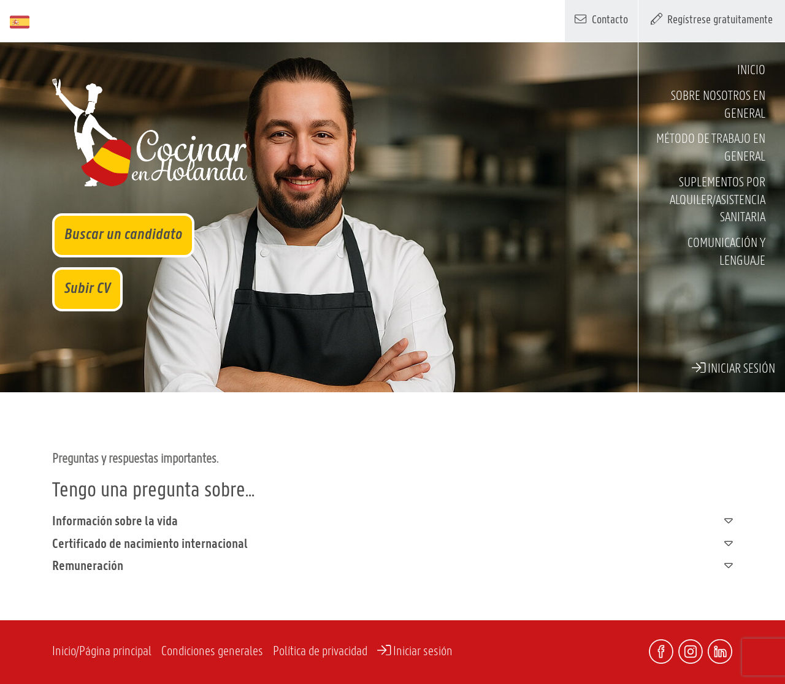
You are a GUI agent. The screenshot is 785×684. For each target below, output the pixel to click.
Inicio (751, 71)
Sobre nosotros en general (718, 105)
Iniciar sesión (733, 368)
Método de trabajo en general (710, 148)
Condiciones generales (212, 652)
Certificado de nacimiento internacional (392, 544)
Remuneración (392, 566)
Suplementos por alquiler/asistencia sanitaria (717, 201)
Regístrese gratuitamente (712, 19)
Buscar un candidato (123, 235)
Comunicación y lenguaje (726, 252)
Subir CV (87, 289)
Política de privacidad (320, 652)
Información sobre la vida (392, 521)
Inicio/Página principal (101, 652)
